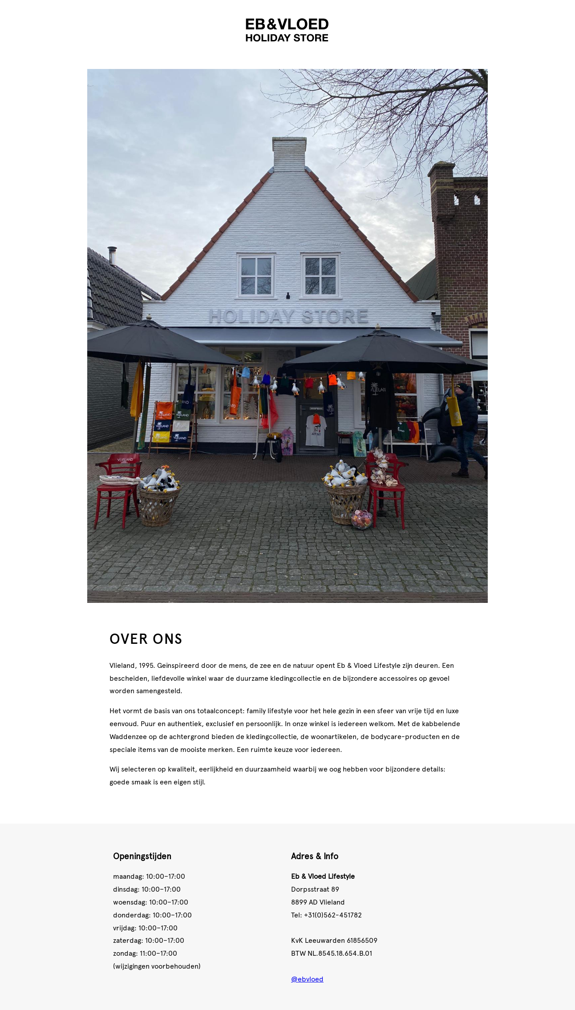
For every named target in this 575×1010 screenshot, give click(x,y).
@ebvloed (307, 978)
